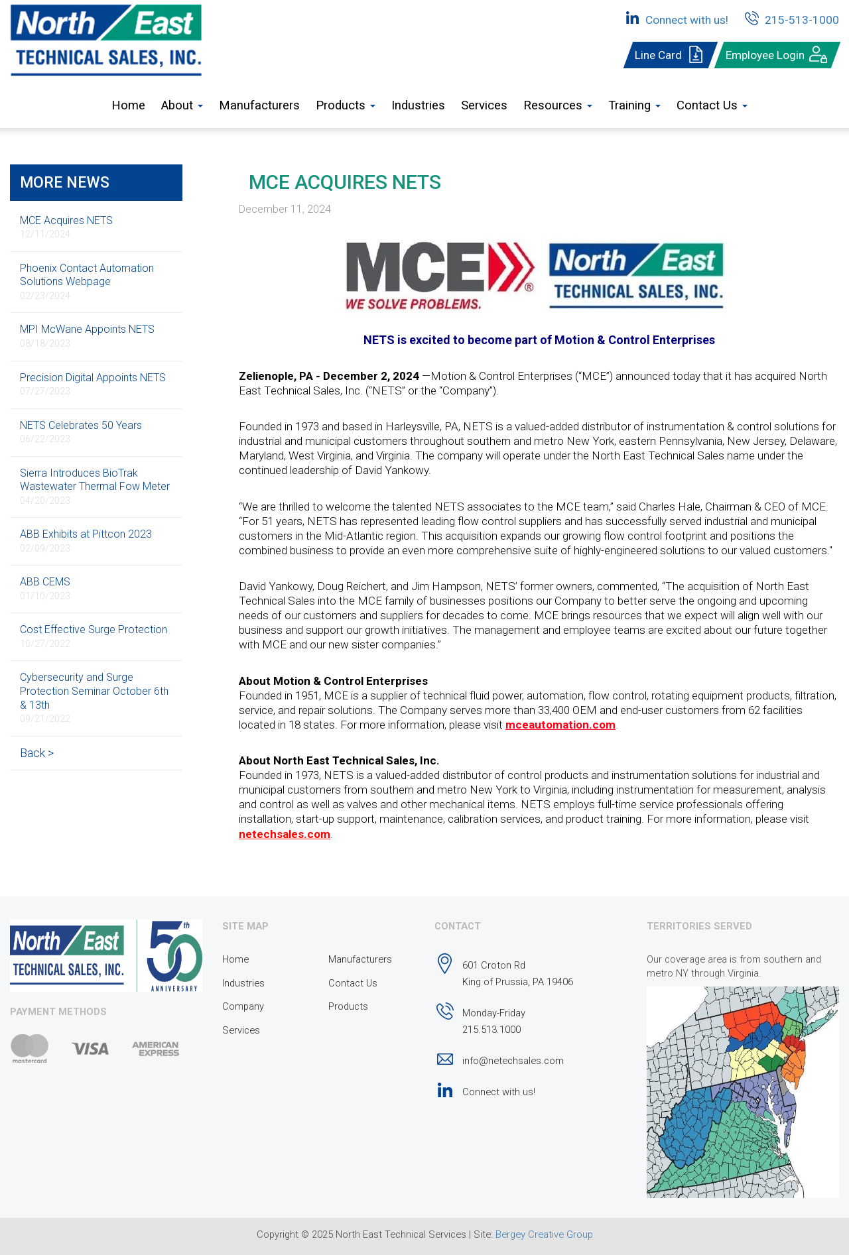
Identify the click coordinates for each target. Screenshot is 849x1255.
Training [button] (634, 105)
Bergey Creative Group (544, 1234)
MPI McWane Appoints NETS (87, 336)
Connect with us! (674, 18)
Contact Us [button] (712, 105)
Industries (418, 105)
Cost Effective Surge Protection (93, 636)
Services (484, 105)
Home (128, 105)
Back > (37, 753)
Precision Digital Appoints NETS (93, 384)
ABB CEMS (45, 588)
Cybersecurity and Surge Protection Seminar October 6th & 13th (94, 697)
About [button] (182, 105)
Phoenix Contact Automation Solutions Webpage (87, 281)
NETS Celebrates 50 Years (81, 432)
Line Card (670, 55)
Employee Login (777, 55)
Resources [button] (557, 105)
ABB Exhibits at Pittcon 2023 (86, 541)
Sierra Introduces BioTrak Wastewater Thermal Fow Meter (95, 486)
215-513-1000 (790, 18)
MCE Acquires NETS (66, 227)
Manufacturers (259, 105)
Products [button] (345, 105)
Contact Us (352, 983)
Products (348, 1006)
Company (243, 1006)
